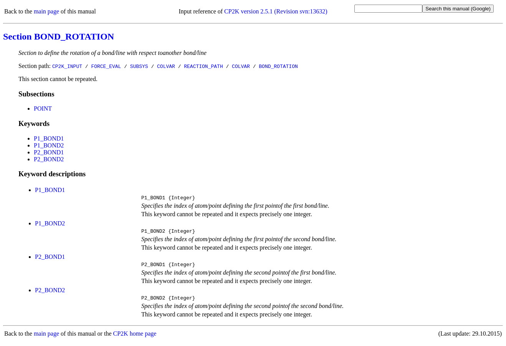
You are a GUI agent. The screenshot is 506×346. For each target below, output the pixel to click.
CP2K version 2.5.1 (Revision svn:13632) (275, 11)
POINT (43, 108)
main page (46, 11)
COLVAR (166, 66)
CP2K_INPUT (67, 66)
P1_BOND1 (49, 138)
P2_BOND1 (49, 152)
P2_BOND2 (49, 159)
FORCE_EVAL (106, 66)
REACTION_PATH (203, 66)
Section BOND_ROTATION (58, 36)
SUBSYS (139, 66)
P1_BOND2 (49, 145)
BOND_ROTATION (278, 66)
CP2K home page (135, 338)
